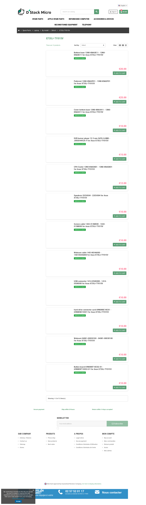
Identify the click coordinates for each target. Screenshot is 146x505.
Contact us (10, 443)
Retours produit (115, 446)
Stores (9, 449)
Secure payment (81, 443)
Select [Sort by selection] (84, 47)
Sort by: (76, 47)
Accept (18, 501)
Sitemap (10, 446)
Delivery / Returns (13, 439)
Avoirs (112, 449)
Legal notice (80, 439)
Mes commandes (115, 443)
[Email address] (83, 425)
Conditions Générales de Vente (86, 449)
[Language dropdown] (135, 5)
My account (114, 439)
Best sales (45, 446)
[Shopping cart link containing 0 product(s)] (136, 12)
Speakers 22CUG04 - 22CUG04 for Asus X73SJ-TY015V (92, 197)
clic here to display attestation (91, 485)
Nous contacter (116, 494)
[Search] (83, 12)
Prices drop (45, 439)
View (127, 47)
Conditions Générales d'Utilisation (87, 446)
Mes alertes (114, 452)
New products (46, 443)
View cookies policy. (18, 498)
